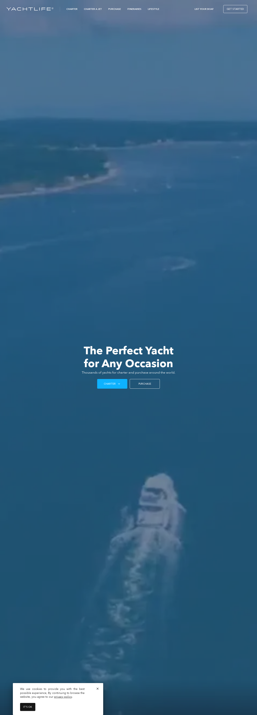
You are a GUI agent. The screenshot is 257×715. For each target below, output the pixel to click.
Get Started (235, 9)
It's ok (27, 707)
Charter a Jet (93, 9)
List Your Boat (204, 9)
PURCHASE (145, 383)
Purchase (114, 9)
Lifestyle (153, 9)
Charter (72, 9)
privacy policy (63, 697)
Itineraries (134, 9)
